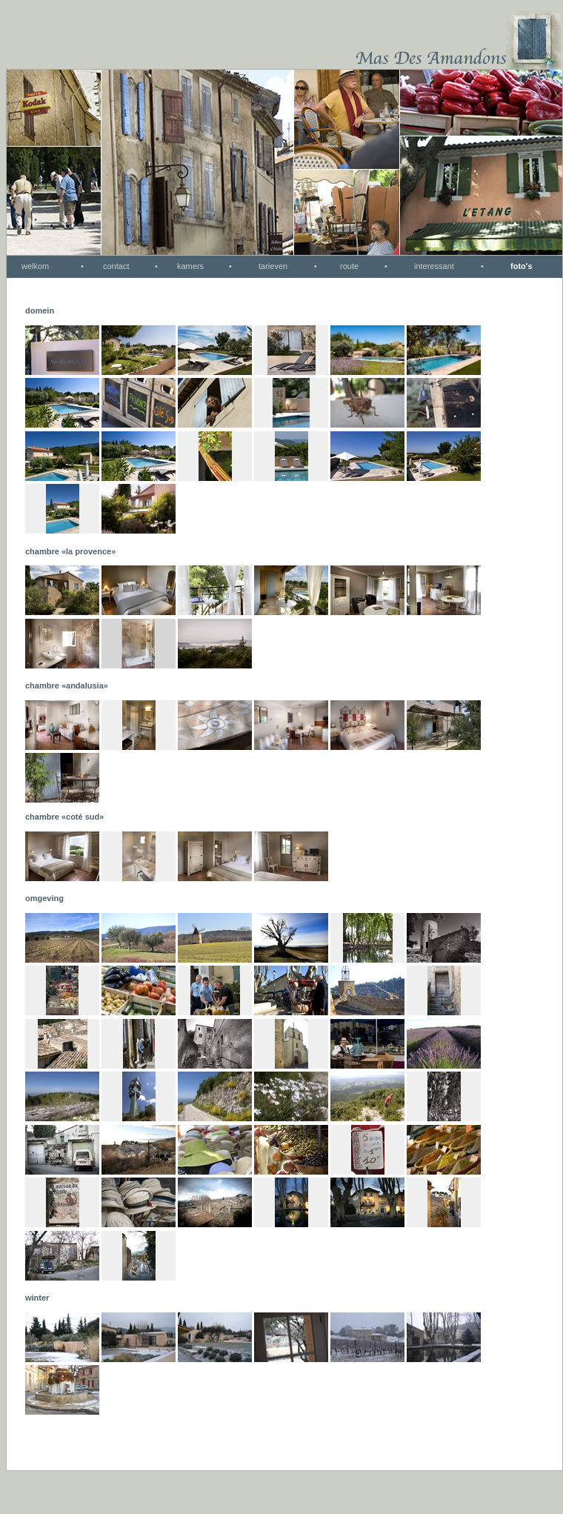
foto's (521, 266)
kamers (190, 266)
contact (116, 266)
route (349, 266)
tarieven (273, 266)
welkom (35, 266)
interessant (434, 266)
